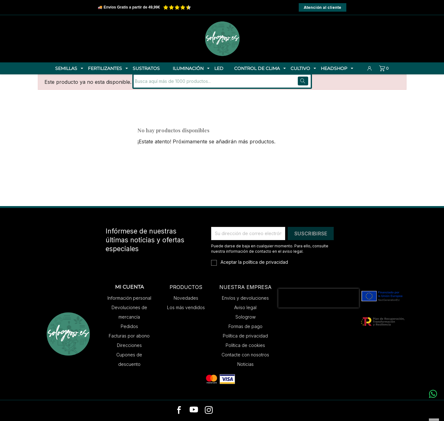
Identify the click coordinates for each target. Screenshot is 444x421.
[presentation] (318, 298)
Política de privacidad (245, 335)
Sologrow (245, 317)
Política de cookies (245, 345)
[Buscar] (176, 81)
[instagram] (209, 410)
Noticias (245, 364)
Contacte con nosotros (245, 354)
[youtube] (193, 410)
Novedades (186, 298)
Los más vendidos (186, 307)
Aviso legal (245, 307)
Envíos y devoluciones (245, 298)
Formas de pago (245, 326)
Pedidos (129, 326)
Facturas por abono (129, 335)
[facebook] (179, 410)
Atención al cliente (322, 7)
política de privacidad (265, 262)
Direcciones (129, 345)
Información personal (129, 298)
